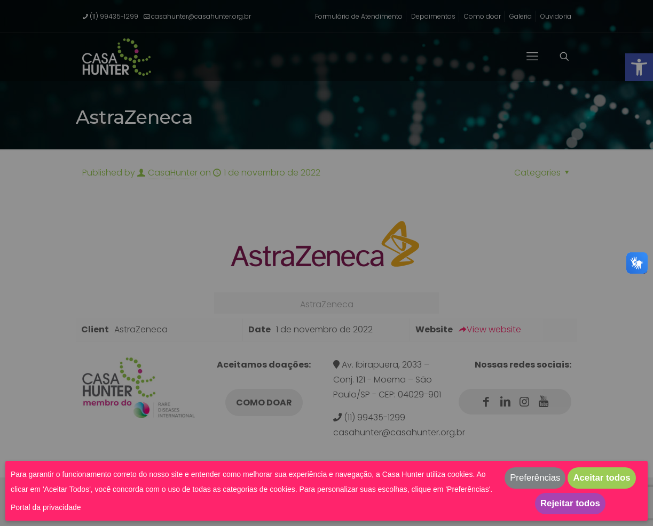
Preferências (535, 478)
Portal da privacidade (46, 507)
